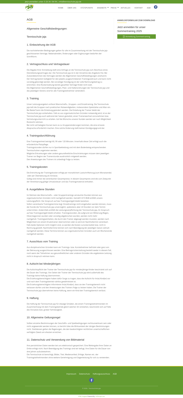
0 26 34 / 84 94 (50, 1)
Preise (114, 8)
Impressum (71, 374)
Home (60, 8)
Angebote (102, 8)
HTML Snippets (82, 396)
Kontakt (139, 8)
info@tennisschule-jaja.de (70, 1)
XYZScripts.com (100, 396)
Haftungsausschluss (101, 374)
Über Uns (72, 8)
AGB (149, 8)
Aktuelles (125, 8)
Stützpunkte (87, 8)
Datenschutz (84, 374)
